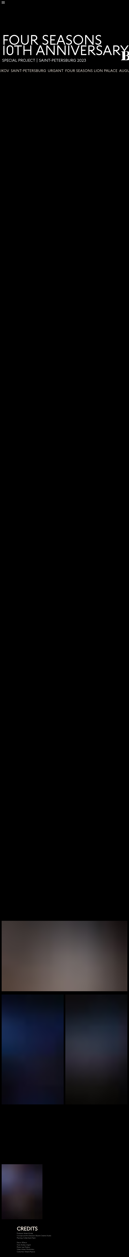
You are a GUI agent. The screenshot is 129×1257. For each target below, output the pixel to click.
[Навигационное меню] (3, 2)
